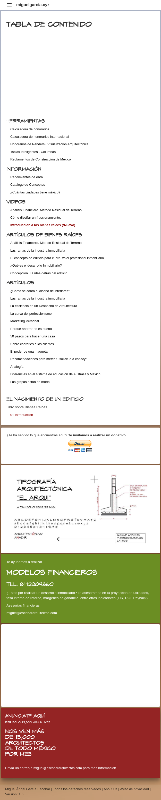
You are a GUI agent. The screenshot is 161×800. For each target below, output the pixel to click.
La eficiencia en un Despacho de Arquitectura (43, 306)
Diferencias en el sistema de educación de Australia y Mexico (55, 374)
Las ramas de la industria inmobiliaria (37, 250)
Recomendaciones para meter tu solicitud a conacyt (48, 359)
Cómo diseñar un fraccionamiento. (35, 217)
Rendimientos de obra (26, 177)
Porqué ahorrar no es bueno (31, 329)
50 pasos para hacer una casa (32, 336)
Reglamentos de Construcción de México (40, 159)
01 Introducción (21, 415)
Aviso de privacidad (134, 789)
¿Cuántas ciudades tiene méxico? (35, 192)
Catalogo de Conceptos (27, 184)
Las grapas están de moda (30, 382)
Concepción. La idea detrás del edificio (38, 273)
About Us (111, 789)
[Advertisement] (80, 665)
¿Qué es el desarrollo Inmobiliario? (36, 265)
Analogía (16, 367)
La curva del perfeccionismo (31, 314)
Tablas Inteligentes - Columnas (33, 152)
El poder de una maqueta (29, 351)
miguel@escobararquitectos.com (57, 768)
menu (9, 5)
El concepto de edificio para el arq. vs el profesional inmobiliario (57, 258)
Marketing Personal (24, 321)
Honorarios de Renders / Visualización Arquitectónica (49, 144)
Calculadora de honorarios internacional (39, 137)
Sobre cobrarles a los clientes (32, 344)
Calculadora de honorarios (29, 129)
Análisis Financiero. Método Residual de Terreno (46, 210)
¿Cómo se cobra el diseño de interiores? (40, 291)
